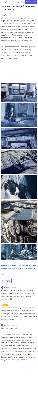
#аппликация (6, 265)
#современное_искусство (17, 268)
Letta (5, 15)
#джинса (31, 268)
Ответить (6, 281)
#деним (4, 268)
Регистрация (31, 2)
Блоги (11, 2)
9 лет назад (14, 287)
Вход (23, 2)
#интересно (23, 265)
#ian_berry (33, 265)
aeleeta (6, 287)
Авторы (5, 2)
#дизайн (15, 265)
